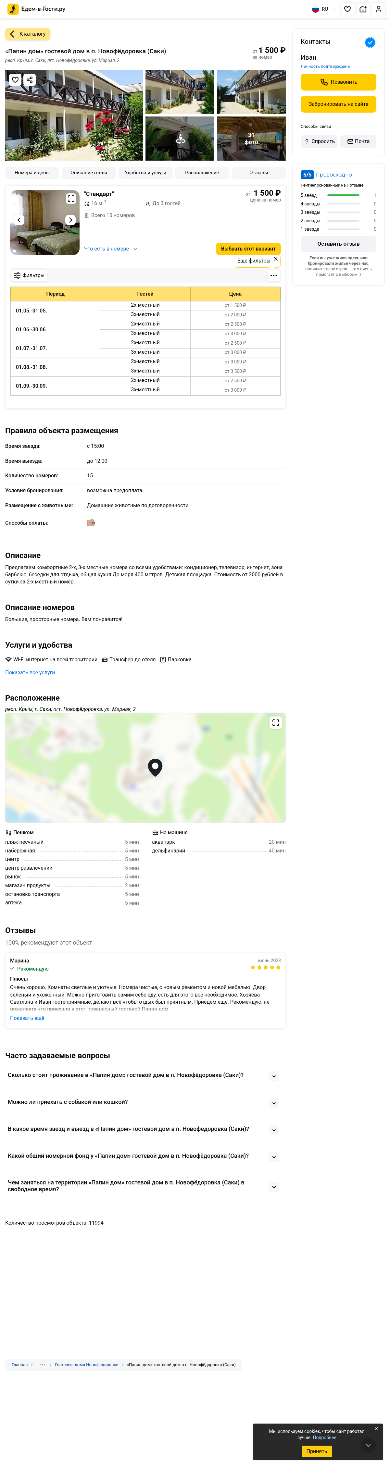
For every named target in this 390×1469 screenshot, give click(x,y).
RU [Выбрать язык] (320, 9)
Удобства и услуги (145, 173)
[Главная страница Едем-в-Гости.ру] (36, 9)
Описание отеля (88, 173)
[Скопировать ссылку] (29, 80)
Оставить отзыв (338, 243)
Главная (20, 1364)
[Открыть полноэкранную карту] (145, 768)
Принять (316, 1451)
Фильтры (29, 275)
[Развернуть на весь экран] (71, 198)
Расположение (202, 173)
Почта (358, 141)
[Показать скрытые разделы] (42, 1365)
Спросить (319, 141)
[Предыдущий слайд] (19, 220)
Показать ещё (27, 1018)
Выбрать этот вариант (248, 249)
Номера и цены (32, 173)
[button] (347, 9)
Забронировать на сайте (338, 104)
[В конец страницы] (368, 1445)
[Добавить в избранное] (15, 80)
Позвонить (339, 82)
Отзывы (258, 173)
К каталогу (25, 34)
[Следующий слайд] (70, 220)
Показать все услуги (30, 672)
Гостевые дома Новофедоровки (87, 1364)
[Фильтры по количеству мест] (274, 275)
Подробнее (324, 1437)
